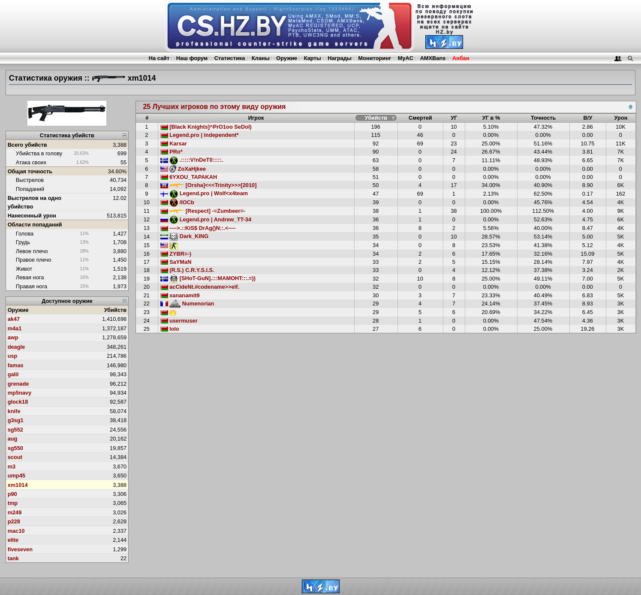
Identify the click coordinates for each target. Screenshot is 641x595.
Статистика (229, 58)
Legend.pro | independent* (199, 135)
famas (16, 365)
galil (13, 374)
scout (15, 457)
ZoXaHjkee (183, 169)
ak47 (14, 319)
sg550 (15, 448)
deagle (16, 347)
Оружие (286, 58)
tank (13, 558)
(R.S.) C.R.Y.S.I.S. (187, 270)
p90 (12, 494)
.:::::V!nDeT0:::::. (191, 160)
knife (14, 411)
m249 (15, 512)
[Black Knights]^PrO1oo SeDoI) (206, 127)
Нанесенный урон (32, 215)
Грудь (23, 242)
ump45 (16, 475)
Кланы (261, 58)
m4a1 (15, 328)
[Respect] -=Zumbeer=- (203, 211)
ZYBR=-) (175, 254)
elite (13, 540)
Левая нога (30, 277)
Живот (24, 269)
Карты (312, 58)
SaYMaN (176, 262)
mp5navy (19, 393)
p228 (14, 521)
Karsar (173, 143)
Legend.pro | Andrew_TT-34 (205, 219)
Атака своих (31, 162)
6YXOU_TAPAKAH (188, 177)
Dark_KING (184, 236)
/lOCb (177, 202)
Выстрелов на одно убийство (34, 202)
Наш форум (192, 58)
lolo (169, 329)
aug (13, 438)
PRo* (171, 151)
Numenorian (187, 303)
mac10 (16, 531)
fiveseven (20, 549)
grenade (18, 384)
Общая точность (30, 171)
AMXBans (433, 58)
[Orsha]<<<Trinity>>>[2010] (208, 185)
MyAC (405, 58)
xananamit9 (180, 295)
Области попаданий (35, 224)
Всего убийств (27, 145)
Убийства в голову (39, 153)
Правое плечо (33, 260)
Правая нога (31, 286)
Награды (340, 58)
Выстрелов (30, 180)
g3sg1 (16, 420)
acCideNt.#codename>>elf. (199, 287)
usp (13, 356)
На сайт (159, 58)
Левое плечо (32, 251)
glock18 (18, 402)
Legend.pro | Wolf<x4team (204, 193)
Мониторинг (374, 58)
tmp (13, 503)
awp (13, 337)
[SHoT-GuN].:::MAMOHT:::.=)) (208, 278)
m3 (12, 466)
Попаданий (30, 189)
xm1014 (18, 485)
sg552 (15, 429)
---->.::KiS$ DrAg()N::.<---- (198, 228)
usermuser (179, 320)
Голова (24, 233)
